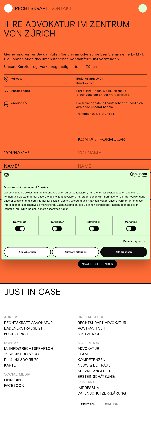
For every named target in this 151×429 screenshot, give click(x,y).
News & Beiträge (94, 367)
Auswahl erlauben (76, 251)
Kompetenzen (91, 361)
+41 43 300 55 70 (23, 355)
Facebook (14, 387)
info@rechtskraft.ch (31, 350)
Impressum (89, 389)
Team (83, 355)
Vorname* (16, 152)
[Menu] (142, 8)
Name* (12, 166)
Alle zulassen (124, 251)
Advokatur (88, 350)
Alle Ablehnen (27, 251)
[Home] (26, 8)
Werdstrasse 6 (119, 94)
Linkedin (12, 381)
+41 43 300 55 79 (23, 361)
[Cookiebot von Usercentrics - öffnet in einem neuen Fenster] (132, 174)
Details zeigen (131, 241)
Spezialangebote (95, 372)
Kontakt (86, 383)
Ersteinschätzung (96, 378)
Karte (10, 367)
